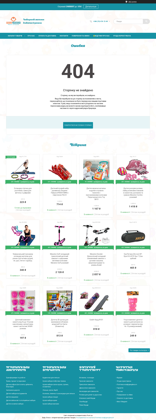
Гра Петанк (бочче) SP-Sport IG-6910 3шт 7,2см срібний (133, 256)
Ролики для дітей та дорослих (90, 395)
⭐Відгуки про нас (101, 36)
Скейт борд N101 (96, 320)
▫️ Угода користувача (123, 381)
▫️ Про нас (119, 391)
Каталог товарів (15, 36)
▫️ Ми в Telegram (121, 402)
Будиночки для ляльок (51, 378)
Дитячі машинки (12, 397)
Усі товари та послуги (138, 350)
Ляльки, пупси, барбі (50, 390)
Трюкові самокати (86, 381)
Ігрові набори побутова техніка (54, 381)
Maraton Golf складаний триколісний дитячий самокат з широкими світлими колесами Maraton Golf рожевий (59, 258)
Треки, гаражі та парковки (16, 381)
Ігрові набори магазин (51, 404)
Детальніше (90, 6)
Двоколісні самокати (87, 388)
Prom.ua (90, 415)
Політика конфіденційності (104, 418)
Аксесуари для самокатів (88, 391)
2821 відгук (132, 2)
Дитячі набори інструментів (16, 393)
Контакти (64, 36)
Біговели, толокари (86, 378)
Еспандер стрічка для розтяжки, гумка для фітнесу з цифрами (23, 190)
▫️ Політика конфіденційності (126, 384)
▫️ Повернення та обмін (124, 395)
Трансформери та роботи (15, 378)
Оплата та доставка (47, 36)
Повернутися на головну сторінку (78, 125)
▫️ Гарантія (119, 388)
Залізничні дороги (13, 390)
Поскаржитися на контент (85, 418)
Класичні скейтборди (87, 398)
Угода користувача (122, 36)
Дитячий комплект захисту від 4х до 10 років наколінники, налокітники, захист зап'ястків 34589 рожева (23, 324)
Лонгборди (83, 402)
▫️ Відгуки (119, 378)
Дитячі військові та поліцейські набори (20, 400)
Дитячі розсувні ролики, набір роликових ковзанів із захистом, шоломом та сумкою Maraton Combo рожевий (133, 192)
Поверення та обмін (80, 36)
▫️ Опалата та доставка (124, 398)
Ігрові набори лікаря (50, 397)
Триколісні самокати (87, 384)
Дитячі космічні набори (14, 404)
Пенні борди (83, 405)
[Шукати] (146, 21)
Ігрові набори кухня (50, 400)
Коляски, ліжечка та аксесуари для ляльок (59, 393)
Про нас (31, 36)
